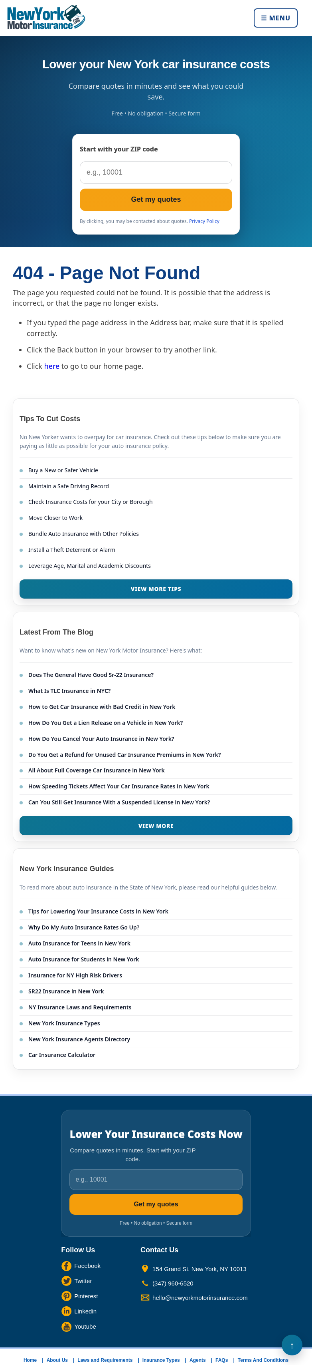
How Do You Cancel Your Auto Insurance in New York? (101, 738)
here (52, 366)
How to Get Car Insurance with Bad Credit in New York (102, 706)
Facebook (87, 1265)
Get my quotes (156, 199)
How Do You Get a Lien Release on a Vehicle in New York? (105, 722)
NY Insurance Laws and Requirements (79, 1007)
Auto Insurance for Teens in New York (79, 943)
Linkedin (85, 1311)
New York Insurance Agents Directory (79, 1039)
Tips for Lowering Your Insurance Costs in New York (98, 911)
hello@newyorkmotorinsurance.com (200, 1297)
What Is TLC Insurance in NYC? (69, 690)
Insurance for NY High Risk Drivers (75, 975)
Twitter (83, 1280)
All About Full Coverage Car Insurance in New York (96, 770)
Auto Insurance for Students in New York (83, 959)
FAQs (221, 1360)
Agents (198, 1360)
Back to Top (292, 1345)
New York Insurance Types (64, 1023)
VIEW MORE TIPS (156, 589)
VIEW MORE (156, 826)
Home (30, 1360)
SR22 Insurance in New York (66, 991)
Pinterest (86, 1296)
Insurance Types (161, 1360)
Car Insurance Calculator (61, 1055)
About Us (57, 1360)
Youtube (85, 1326)
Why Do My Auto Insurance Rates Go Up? (83, 927)
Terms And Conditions (263, 1360)
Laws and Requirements (104, 1360)
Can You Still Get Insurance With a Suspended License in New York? (119, 802)
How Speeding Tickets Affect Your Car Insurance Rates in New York (118, 786)
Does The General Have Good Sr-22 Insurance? (91, 675)
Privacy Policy (204, 221)
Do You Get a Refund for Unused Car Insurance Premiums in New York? (124, 754)
